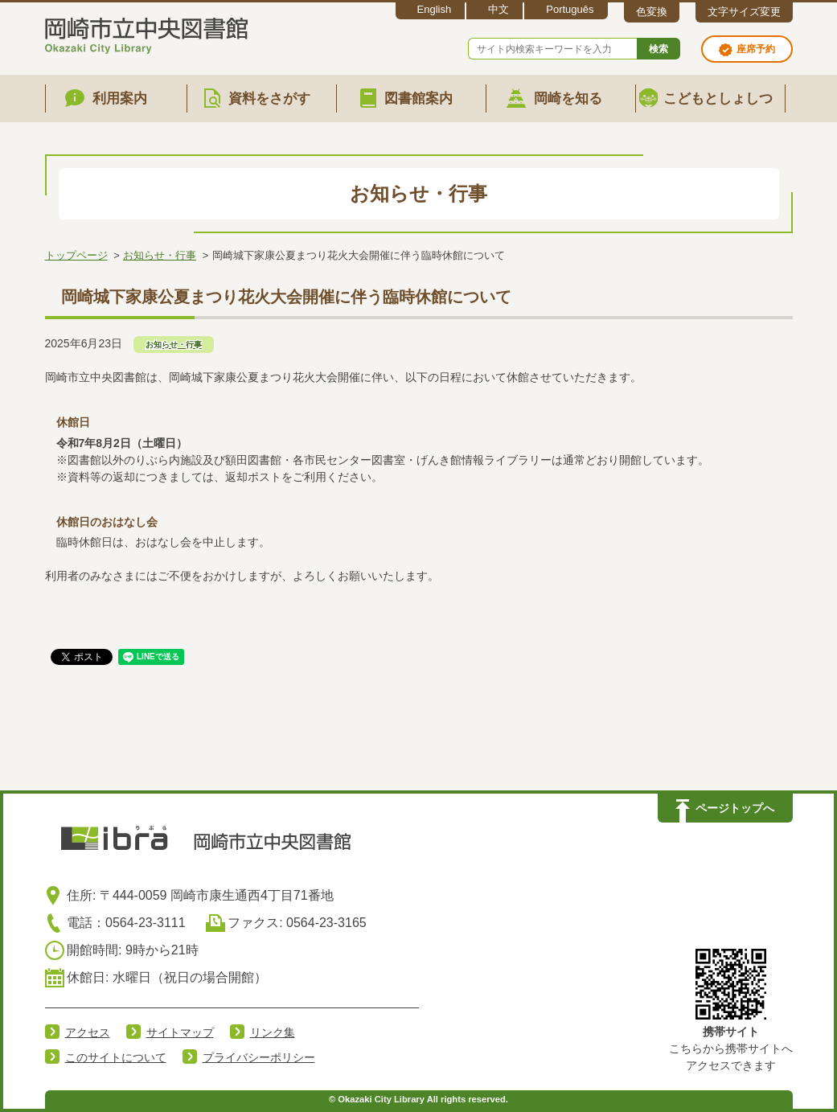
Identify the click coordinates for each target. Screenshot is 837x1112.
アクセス (87, 1032)
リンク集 (272, 1032)
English (434, 9)
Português (569, 9)
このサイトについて (115, 1057)
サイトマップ (180, 1032)
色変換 (651, 12)
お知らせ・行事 (159, 255)
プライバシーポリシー (259, 1057)
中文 (498, 9)
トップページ (76, 255)
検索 (658, 49)
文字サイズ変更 (744, 12)
